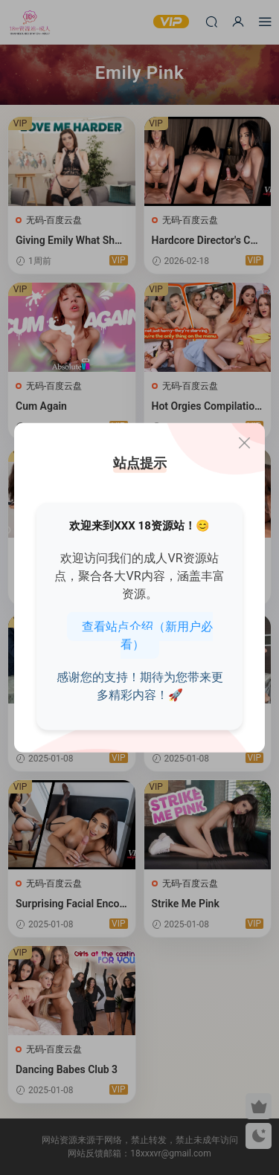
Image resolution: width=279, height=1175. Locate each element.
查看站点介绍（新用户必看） (147, 635)
